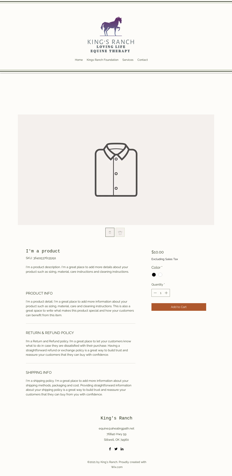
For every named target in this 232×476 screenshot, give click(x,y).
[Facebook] (110, 449)
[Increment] (166, 293)
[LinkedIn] (122, 449)
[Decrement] (154, 293)
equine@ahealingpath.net (116, 428)
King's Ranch (116, 418)
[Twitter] (116, 449)
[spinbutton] (160, 293)
